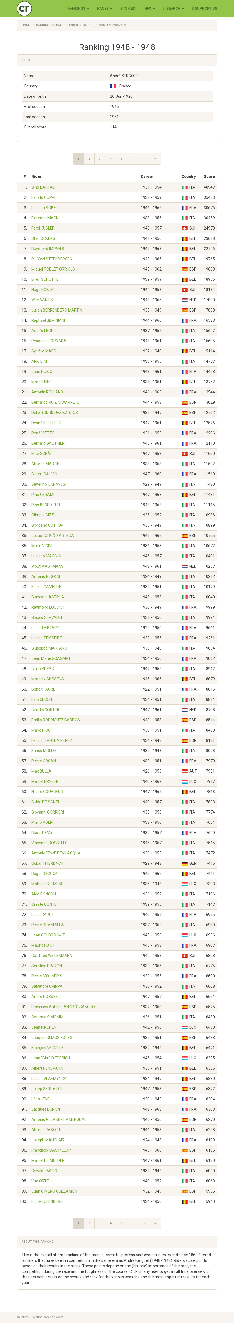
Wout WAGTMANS (47, 566)
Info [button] (149, 8)
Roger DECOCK (44, 873)
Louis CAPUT (42, 914)
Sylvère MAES (43, 351)
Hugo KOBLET (43, 289)
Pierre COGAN (43, 761)
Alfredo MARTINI (46, 464)
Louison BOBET (44, 207)
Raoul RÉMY (42, 832)
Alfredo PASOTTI (46, 1130)
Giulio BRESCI (43, 668)
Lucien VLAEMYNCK (48, 1078)
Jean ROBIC (41, 371)
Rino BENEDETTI (45, 505)
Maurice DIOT (43, 945)
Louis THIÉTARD (45, 628)
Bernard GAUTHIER (48, 443)
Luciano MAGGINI (46, 556)
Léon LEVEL (41, 1099)
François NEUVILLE (47, 1048)
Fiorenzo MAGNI (45, 218)
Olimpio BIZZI (43, 515)
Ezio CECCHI (42, 699)
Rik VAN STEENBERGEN (51, 259)
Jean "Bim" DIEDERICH (50, 1058)
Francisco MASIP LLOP (51, 1150)
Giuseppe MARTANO (49, 648)
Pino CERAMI (42, 494)
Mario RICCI (41, 730)
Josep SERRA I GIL (47, 1089)
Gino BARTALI (43, 187)
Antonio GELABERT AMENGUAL (58, 1119)
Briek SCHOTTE (45, 279)
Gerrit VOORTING (46, 709)
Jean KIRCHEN (43, 1027)
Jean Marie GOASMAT (51, 658)
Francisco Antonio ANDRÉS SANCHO (63, 1007)
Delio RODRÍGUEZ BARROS (54, 412)
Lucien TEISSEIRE (46, 638)
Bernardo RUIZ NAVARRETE (55, 402)
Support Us (204, 8)
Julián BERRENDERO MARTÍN (56, 310)
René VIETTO (43, 433)
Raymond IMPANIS (47, 248)
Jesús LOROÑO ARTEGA (52, 535)
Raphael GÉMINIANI (48, 320)
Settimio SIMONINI (47, 1017)
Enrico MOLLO (43, 750)
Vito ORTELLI (42, 1181)
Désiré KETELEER (46, 423)
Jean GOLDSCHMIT (48, 935)
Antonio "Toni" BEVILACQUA (55, 853)
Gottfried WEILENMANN (51, 955)
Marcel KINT (41, 382)
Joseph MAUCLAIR (47, 1140)
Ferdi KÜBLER (43, 228)
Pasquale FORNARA (48, 341)
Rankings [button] (78, 8)
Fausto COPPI (43, 197)
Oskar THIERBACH (47, 863)
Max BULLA (41, 771)
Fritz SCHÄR (42, 453)
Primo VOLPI (42, 822)
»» (155, 159)
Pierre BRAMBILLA (47, 925)
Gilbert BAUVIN (44, 474)
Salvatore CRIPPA (46, 986)
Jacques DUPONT (46, 1109)
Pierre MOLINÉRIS (46, 976)
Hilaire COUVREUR (47, 791)
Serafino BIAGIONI (47, 966)
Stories (127, 8)
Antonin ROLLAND (47, 392)
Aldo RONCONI (44, 894)
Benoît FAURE (43, 689)
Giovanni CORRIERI (47, 812)
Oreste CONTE (44, 904)
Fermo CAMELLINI (46, 587)
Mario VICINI (41, 546)
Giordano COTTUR (47, 525)
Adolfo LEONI (42, 330)
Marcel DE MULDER (48, 1160)
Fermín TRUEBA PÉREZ (51, 740)
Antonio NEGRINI (45, 576)
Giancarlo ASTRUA (47, 597)
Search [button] (173, 8)
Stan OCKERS (43, 238)
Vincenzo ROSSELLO (49, 843)
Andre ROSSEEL (45, 996)
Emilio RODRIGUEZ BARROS (55, 720)
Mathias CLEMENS (47, 884)
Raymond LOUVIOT (48, 607)
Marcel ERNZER (45, 781)
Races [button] (104, 8)
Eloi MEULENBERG (47, 1201)
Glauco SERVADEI (46, 617)
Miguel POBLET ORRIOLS (53, 269)
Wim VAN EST (43, 300)
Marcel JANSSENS (47, 679)
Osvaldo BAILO (44, 1170)
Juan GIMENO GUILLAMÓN (54, 1191)
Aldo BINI (39, 361)
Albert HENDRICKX (47, 1068)
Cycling (36, 8)
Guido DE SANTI (45, 802)
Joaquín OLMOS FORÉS (51, 1037)
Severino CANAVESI (48, 484)
